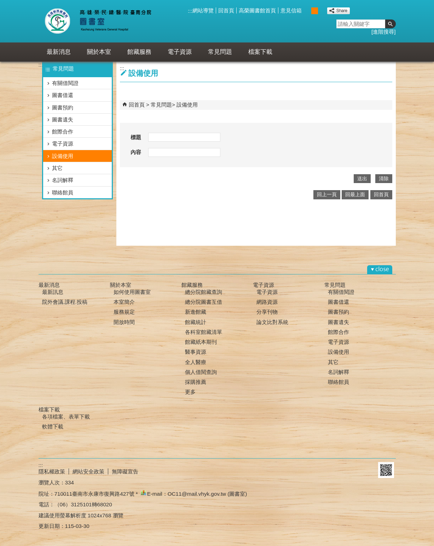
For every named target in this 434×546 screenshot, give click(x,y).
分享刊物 (267, 312)
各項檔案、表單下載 (66, 417)
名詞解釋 (62, 180)
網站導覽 (203, 10)
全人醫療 (195, 362)
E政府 (367, 470)
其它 (57, 168)
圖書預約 (62, 107)
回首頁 (226, 10)
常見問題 (220, 52)
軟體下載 (52, 426)
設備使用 (62, 156)
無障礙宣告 (125, 471)
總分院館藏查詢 (203, 292)
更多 (190, 392)
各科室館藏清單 (203, 332)
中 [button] (314, 10)
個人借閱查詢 (201, 372)
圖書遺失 (62, 119)
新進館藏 (195, 312)
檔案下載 (260, 52)
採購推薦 (195, 382)
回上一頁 (327, 194)
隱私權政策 (52, 471)
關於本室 (99, 52)
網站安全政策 (88, 471)
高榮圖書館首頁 (257, 10)
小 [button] (307, 11)
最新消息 (59, 52)
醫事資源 (195, 352)
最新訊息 (52, 292)
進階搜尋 (383, 32)
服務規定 (124, 312)
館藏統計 (195, 322)
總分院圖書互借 (203, 302)
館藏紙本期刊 (201, 342)
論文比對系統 (272, 322)
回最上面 (355, 194)
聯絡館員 (62, 192)
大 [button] (322, 11)
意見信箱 (291, 10)
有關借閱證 (65, 83)
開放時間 (124, 322)
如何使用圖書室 (132, 292)
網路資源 (267, 302)
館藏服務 (139, 52)
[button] (390, 23)
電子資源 (180, 52)
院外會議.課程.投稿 (64, 302)
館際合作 (62, 132)
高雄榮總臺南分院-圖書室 (103, 21)
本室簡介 (124, 302)
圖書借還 (62, 95)
